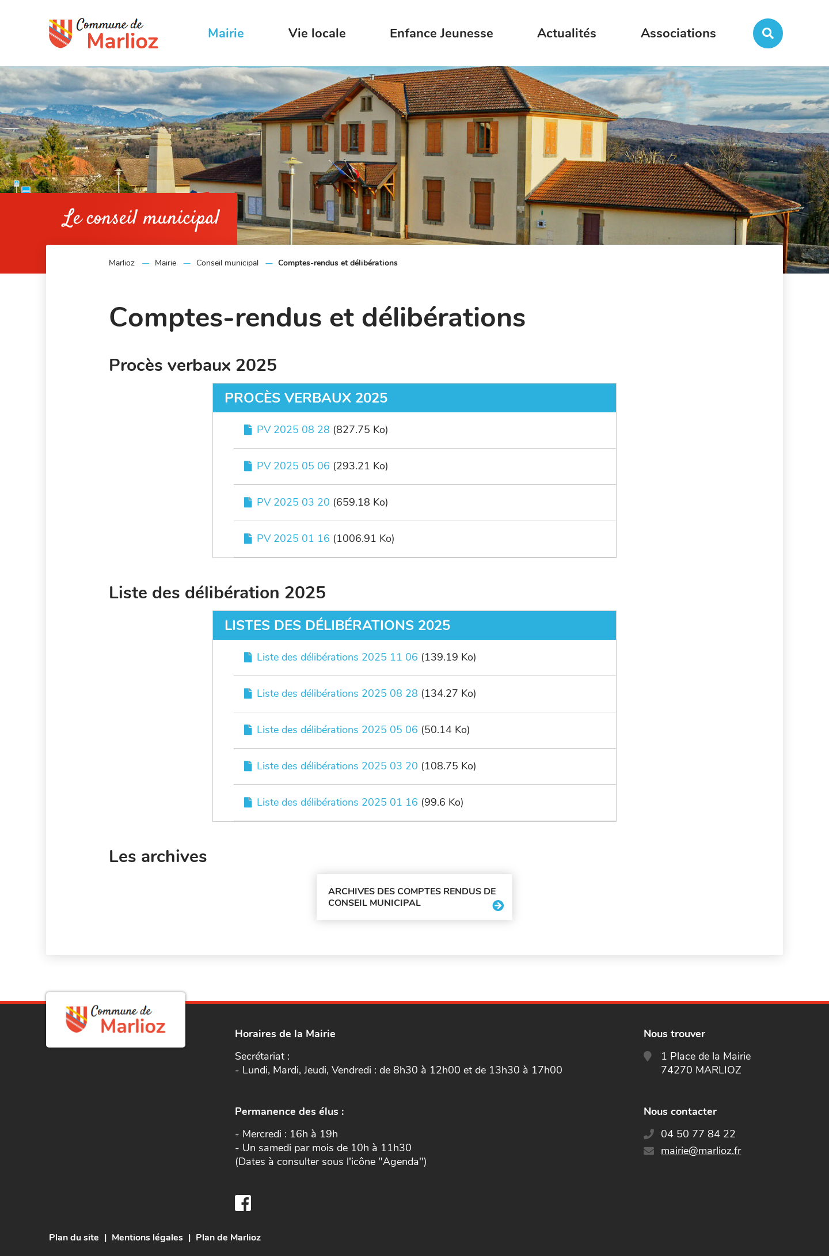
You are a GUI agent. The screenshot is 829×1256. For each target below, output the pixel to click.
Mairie (165, 262)
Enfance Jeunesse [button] (441, 33)
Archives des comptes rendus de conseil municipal (412, 897)
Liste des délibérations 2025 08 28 (337, 693)
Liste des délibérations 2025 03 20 (337, 766)
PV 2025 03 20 (293, 502)
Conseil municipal (227, 262)
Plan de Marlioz (228, 1237)
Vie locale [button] (317, 33)
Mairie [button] (226, 33)
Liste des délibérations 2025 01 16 (337, 802)
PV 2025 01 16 (293, 538)
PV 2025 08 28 (293, 430)
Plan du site (74, 1237)
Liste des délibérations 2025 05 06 (337, 730)
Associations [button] (678, 33)
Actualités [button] (566, 33)
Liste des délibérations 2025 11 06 (337, 657)
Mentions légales (147, 1237)
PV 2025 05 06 (293, 466)
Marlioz (122, 262)
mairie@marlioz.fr (701, 1151)
